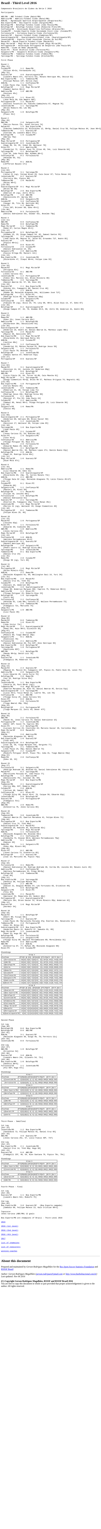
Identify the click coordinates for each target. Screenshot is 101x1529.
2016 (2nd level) (9, 1449)
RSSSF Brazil (7, 1493)
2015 (3, 1439)
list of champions (10, 1464)
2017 (3, 1459)
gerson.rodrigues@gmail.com (49, 1497)
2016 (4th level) (9, 1454)
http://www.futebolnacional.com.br (81, 1497)
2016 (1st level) (9, 1444)
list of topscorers (10, 1469)
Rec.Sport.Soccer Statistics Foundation (77, 1490)
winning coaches (9, 1474)
